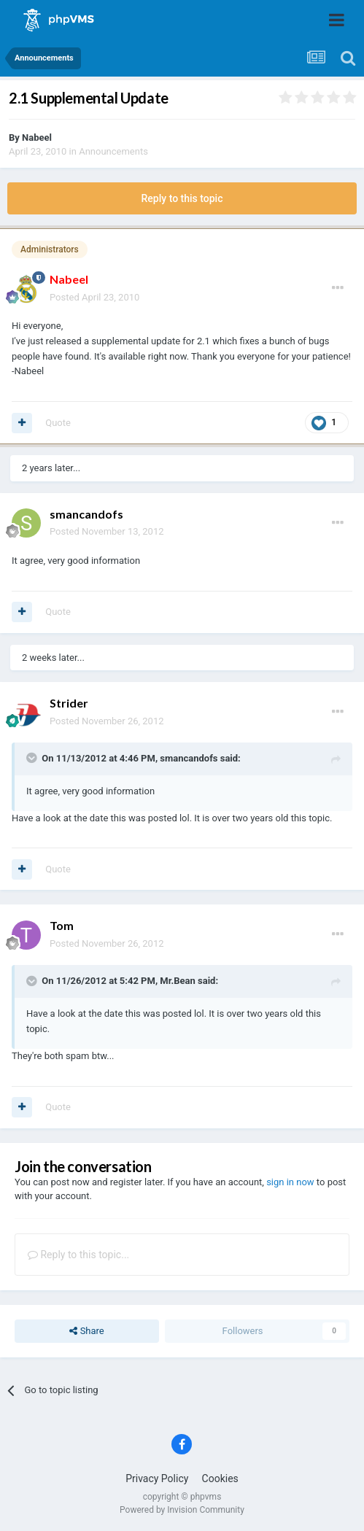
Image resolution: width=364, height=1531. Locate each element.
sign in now (290, 1182)
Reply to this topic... (78, 1254)
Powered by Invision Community (182, 1510)
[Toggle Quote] (32, 758)
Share (86, 1331)
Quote (58, 422)
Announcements (113, 151)
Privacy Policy (156, 1478)
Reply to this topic (182, 198)
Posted (94, 297)
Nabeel (37, 137)
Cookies (220, 1478)
